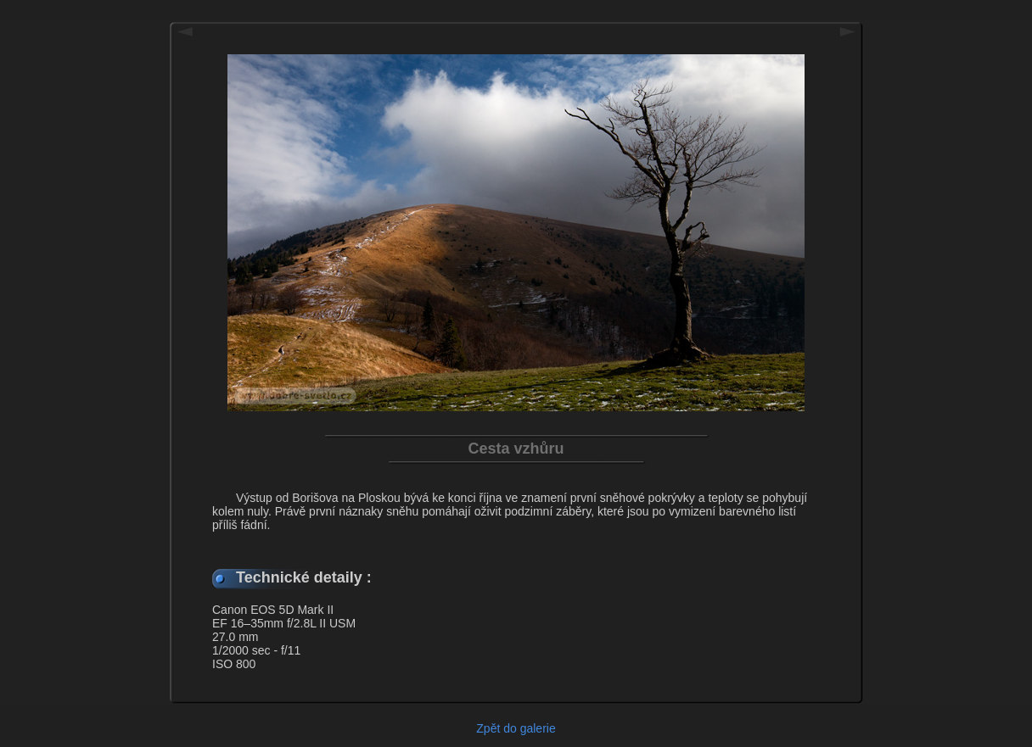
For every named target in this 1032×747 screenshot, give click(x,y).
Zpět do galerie (515, 728)
